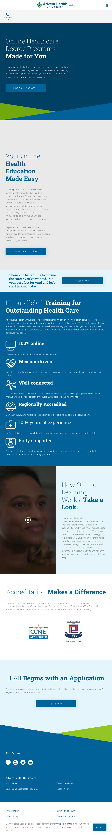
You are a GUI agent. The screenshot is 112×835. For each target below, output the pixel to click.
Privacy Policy (12, 814)
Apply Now (82, 284)
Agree (99, 827)
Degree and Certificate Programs (22, 792)
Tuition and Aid (65, 787)
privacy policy (62, 823)
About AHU (63, 792)
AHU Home (11, 787)
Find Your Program (24, 88)
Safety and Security (66, 814)
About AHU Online (26, 255)
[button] (4, 5)
